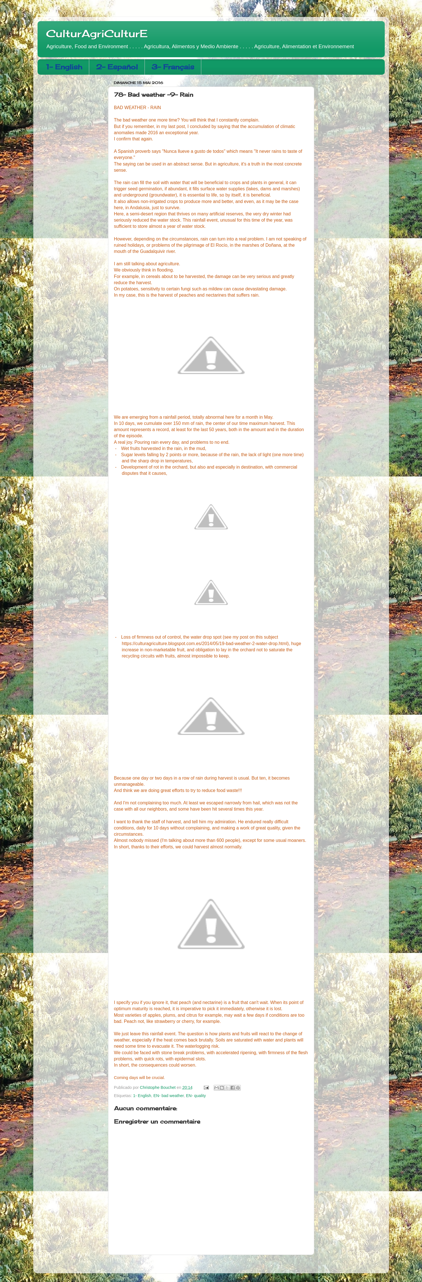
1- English (64, 67)
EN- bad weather (169, 1095)
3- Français (173, 67)
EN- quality (196, 1095)
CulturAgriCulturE (97, 33)
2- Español (117, 67)
